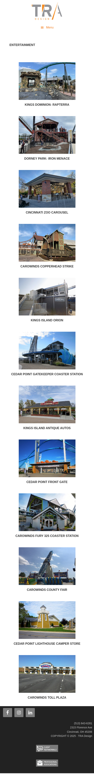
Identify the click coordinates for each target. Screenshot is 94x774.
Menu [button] (50, 27)
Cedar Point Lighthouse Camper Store (47, 643)
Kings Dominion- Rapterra (47, 104)
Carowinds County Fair (47, 589)
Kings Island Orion (47, 320)
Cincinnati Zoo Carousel (47, 212)
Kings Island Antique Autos (47, 428)
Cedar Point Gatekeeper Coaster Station (47, 374)
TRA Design (47, 11)
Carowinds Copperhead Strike (47, 266)
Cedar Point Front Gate (47, 482)
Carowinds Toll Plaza (47, 697)
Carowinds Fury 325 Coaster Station (47, 535)
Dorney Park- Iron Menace (47, 158)
